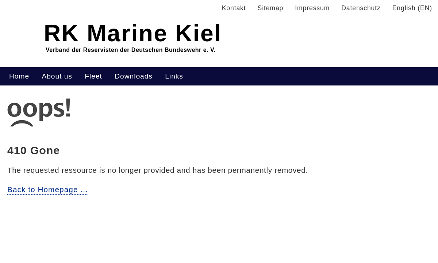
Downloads (134, 76)
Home (19, 76)
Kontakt (234, 8)
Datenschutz (360, 8)
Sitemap (271, 8)
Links (174, 76)
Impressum (312, 8)
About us (57, 76)
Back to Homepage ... (47, 189)
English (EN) (412, 8)
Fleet (93, 76)
